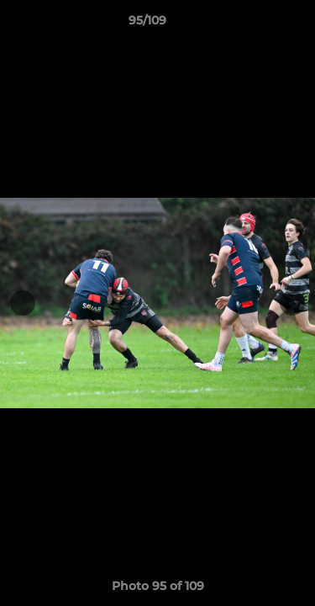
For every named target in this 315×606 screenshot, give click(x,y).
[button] (254, 24)
